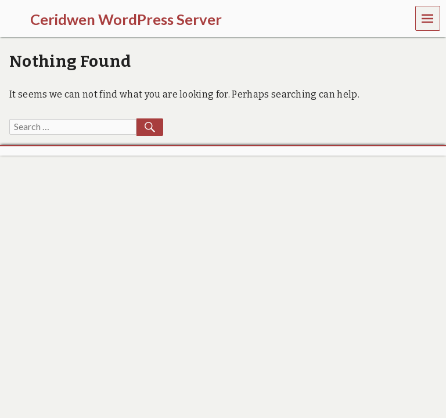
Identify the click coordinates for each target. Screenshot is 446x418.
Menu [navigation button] (428, 18)
